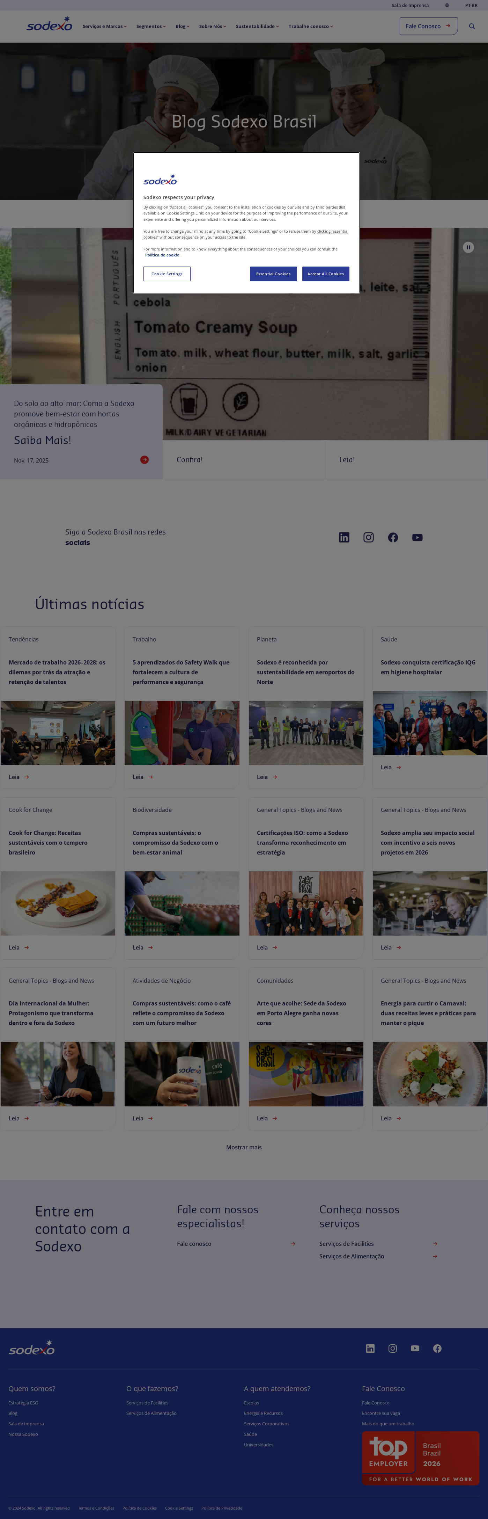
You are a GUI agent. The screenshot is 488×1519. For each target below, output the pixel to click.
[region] (246, 222)
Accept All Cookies (326, 273)
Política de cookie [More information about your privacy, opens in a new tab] (162, 254)
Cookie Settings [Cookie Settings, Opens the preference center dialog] (167, 273)
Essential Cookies (273, 273)
